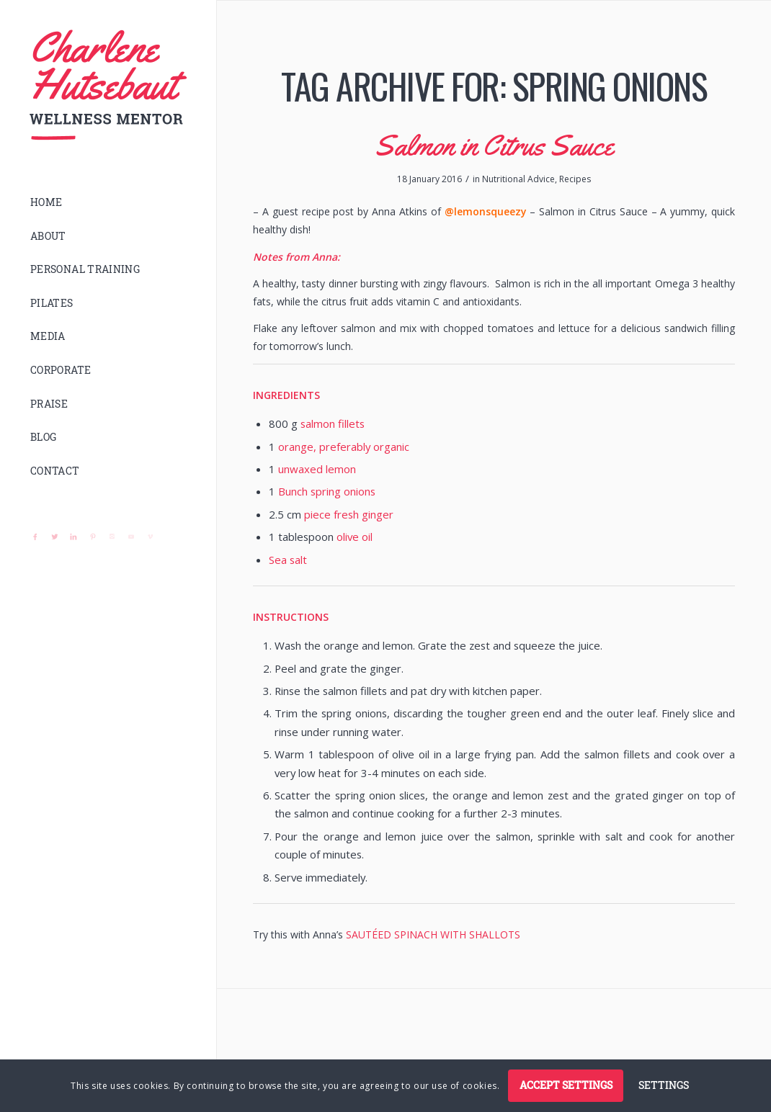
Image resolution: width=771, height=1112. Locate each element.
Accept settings (566, 1085)
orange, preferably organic (343, 446)
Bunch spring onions (326, 491)
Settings (663, 1085)
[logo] (108, 85)
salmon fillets (332, 423)
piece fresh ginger (348, 514)
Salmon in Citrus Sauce (494, 145)
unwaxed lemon (317, 469)
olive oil (355, 536)
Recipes (575, 179)
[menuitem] (108, 203)
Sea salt (288, 559)
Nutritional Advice (518, 179)
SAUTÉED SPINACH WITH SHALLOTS (433, 934)
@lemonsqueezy (486, 211)
